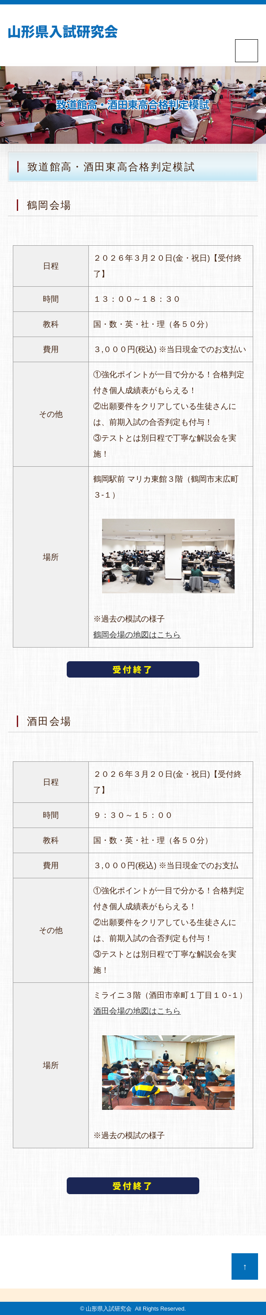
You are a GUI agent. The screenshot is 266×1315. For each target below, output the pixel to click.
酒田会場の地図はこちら (137, 1011)
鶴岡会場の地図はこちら (137, 634)
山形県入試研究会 (109, 1308)
